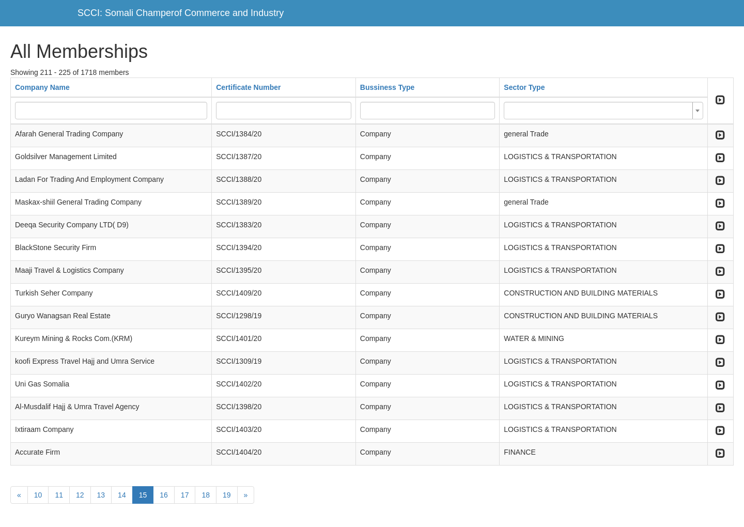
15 (143, 495)
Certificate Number (248, 87)
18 (206, 495)
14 (122, 495)
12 (80, 495)
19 (227, 495)
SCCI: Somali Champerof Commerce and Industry (181, 13)
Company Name (42, 87)
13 (101, 495)
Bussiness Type (387, 87)
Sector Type (524, 87)
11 (59, 495)
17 (185, 495)
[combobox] (603, 110)
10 (38, 495)
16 (164, 495)
